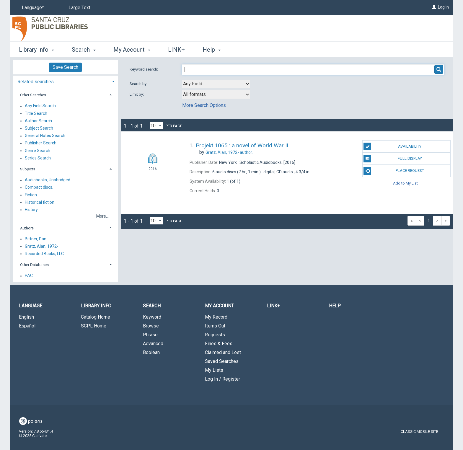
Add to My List (405, 183)
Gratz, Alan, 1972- (41, 246)
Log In (443, 7)
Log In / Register (222, 379)
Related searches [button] (35, 81)
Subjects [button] (27, 169)
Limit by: (137, 94)
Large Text (79, 7)
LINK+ (176, 49)
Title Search (36, 113)
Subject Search (39, 128)
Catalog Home (95, 317)
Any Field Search (40, 106)
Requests (215, 334)
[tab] (65, 81)
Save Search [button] (65, 67)
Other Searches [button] (33, 95)
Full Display (392, 158)
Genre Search (37, 150)
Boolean (151, 352)
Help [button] (212, 49)
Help (335, 306)
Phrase (150, 334)
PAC (29, 275)
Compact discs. (39, 187)
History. (31, 209)
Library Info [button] (36, 49)
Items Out (215, 326)
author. (229, 152)
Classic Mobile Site (419, 431)
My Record (216, 317)
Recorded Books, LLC (44, 253)
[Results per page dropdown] (156, 125)
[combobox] (216, 84)
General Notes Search (45, 135)
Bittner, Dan (35, 239)
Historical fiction (39, 202)
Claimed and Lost (223, 352)
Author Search (38, 120)
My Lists (214, 370)
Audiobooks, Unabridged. (48, 180)
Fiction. (31, 195)
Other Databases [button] (34, 264)
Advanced (153, 343)
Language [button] (30, 306)
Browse (151, 326)
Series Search (38, 158)
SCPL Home (93, 326)
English (26, 317)
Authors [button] (27, 228)
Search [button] (83, 49)
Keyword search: (144, 69)
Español (27, 326)
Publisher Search (40, 143)
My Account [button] (131, 49)
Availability (392, 146)
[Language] (32, 8)
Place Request (393, 171)
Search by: (139, 83)
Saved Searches (222, 361)
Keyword (152, 317)
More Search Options (204, 105)
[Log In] (434, 7)
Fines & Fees (218, 343)
